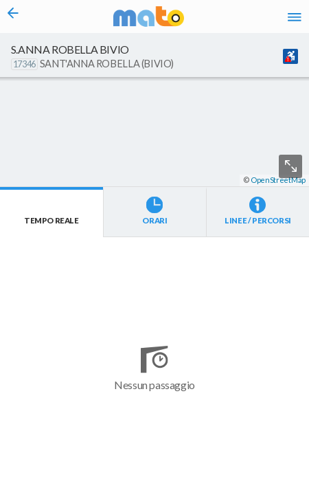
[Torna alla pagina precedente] (13, 16)
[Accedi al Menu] (294, 16)
